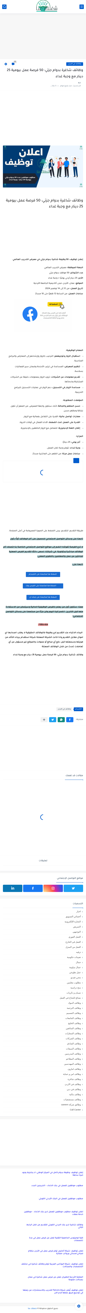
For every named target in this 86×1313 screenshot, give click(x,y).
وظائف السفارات (73, 1033)
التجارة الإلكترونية (73, 921)
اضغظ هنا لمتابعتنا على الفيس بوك (43, 585)
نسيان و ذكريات (74, 992)
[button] (69, 719)
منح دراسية (75, 987)
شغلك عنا (32, 1309)
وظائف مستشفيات (72, 1099)
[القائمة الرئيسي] (81, 7)
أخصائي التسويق (73, 916)
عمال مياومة (75, 967)
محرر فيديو (76, 977)
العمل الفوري (75, 937)
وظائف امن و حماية (72, 1074)
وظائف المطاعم (73, 1059)
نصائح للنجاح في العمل (70, 998)
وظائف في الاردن (74, 64)
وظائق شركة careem (71, 1104)
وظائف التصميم (73, 1013)
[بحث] (4, 7)
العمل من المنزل (73, 947)
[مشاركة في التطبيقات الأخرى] (44, 719)
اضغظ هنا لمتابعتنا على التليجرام (43, 574)
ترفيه (78, 952)
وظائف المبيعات (73, 1048)
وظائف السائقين (73, 1028)
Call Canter (75, 1109)
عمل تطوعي (75, 972)
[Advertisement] (43, 36)
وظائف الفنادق (74, 1043)
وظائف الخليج (74, 1023)
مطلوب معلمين (74, 982)
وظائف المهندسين (72, 1064)
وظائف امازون (74, 1069)
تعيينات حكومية (74, 957)
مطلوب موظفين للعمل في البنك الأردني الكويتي (61, 1199)
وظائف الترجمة (74, 1008)
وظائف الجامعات (73, 1018)
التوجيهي (77, 931)
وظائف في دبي (74, 1089)
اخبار (78, 911)
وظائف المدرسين (73, 1053)
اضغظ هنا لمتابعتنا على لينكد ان (43, 597)
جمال (78, 962)
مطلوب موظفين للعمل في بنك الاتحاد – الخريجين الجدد (57, 1186)
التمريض (77, 926)
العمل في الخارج (73, 942)
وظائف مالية (75, 1094)
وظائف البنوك (74, 1003)
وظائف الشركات (73, 1038)
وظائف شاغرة (74, 1079)
